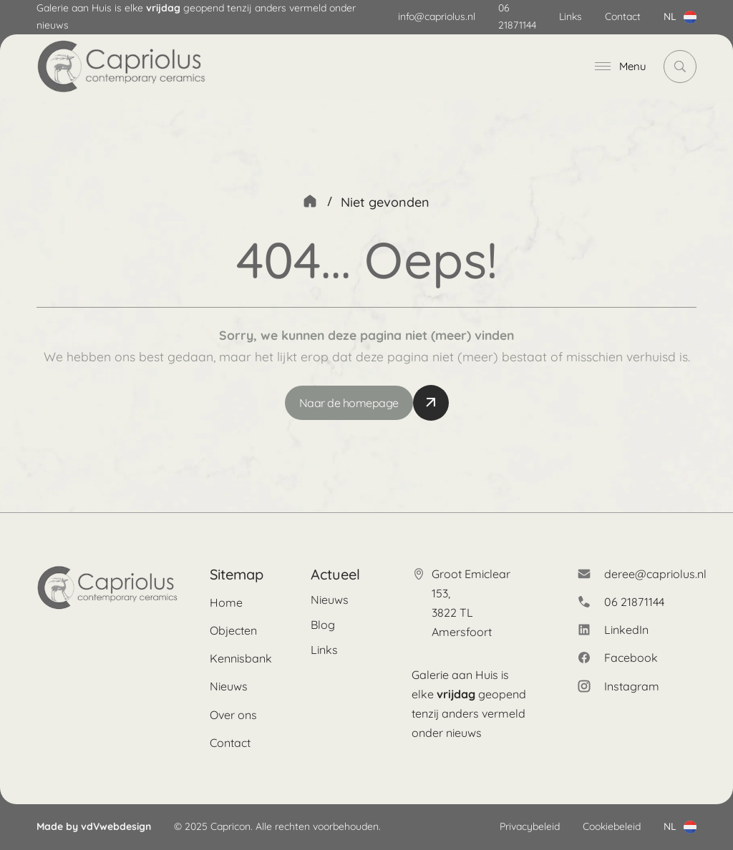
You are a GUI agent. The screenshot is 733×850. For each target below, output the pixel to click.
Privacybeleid (530, 826)
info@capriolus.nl (436, 16)
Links (570, 16)
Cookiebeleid (612, 826)
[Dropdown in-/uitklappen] (690, 17)
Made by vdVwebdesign (94, 826)
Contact (623, 16)
